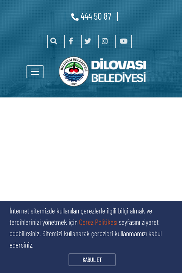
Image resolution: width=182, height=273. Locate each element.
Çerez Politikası (98, 221)
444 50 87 (91, 16)
